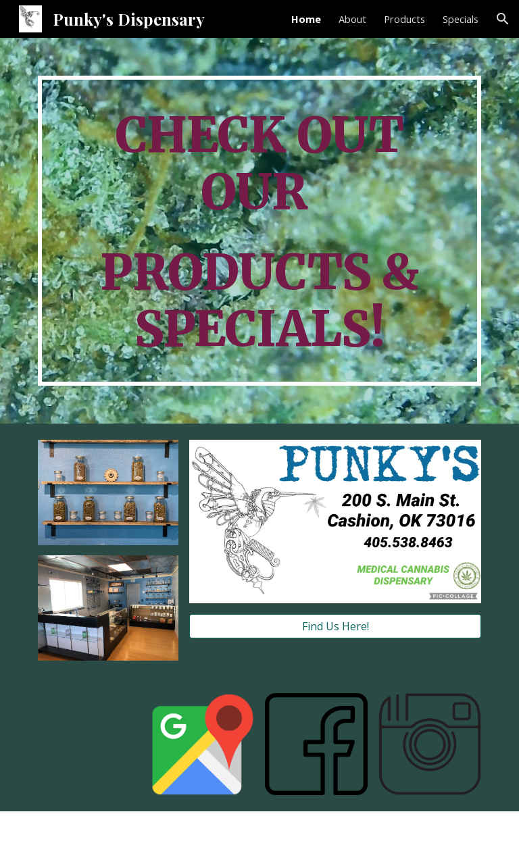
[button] (503, 19)
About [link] (352, 19)
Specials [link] (460, 19)
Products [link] (404, 19)
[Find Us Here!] (335, 626)
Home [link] (306, 19)
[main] (259, 231)
